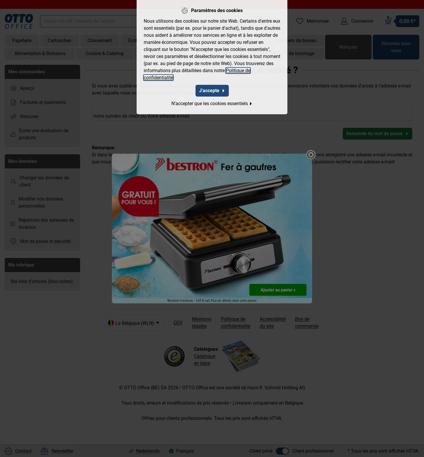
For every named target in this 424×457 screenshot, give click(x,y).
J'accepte (212, 89)
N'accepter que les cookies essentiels (212, 102)
